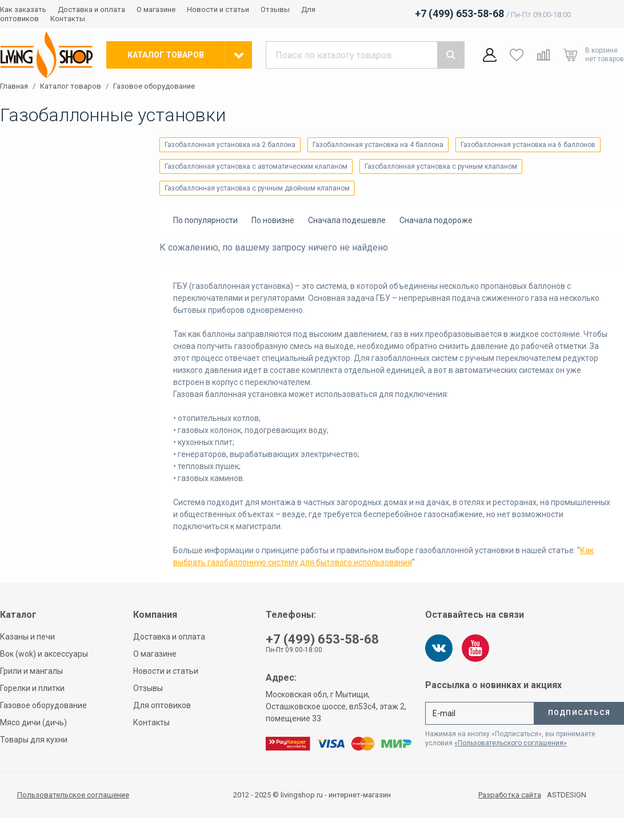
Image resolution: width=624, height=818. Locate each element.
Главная (14, 86)
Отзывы (275, 9)
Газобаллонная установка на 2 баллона (230, 145)
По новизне (272, 220)
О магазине (156, 9)
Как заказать (23, 9)
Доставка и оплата (91, 9)
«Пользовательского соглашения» (510, 743)
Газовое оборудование (154, 86)
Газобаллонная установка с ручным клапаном (441, 166)
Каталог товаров (70, 86)
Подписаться (579, 713)
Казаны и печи (27, 636)
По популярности (205, 220)
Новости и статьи (218, 9)
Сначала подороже (436, 220)
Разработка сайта (509, 795)
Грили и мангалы (31, 671)
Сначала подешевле (347, 220)
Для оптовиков (162, 705)
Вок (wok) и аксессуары (44, 653)
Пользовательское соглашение (73, 795)
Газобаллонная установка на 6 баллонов (528, 145)
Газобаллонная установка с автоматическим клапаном (256, 166)
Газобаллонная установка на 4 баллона (378, 145)
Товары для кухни (33, 739)
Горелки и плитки (32, 688)
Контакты (67, 18)
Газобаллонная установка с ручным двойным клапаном (257, 188)
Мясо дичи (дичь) (33, 722)
